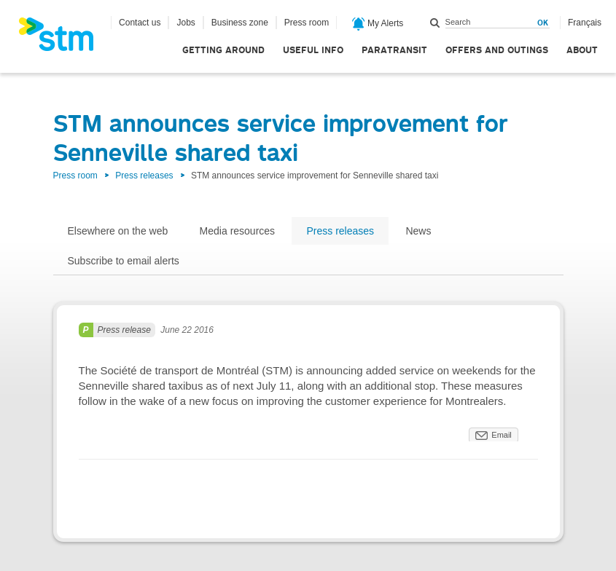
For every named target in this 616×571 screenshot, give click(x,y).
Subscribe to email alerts (123, 261)
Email (501, 434)
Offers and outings (496, 49)
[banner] (63, 38)
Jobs (185, 22)
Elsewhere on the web (118, 231)
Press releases (144, 175)
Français (584, 22)
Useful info (313, 49)
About (582, 49)
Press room (306, 22)
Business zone (239, 22)
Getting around (223, 49)
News (418, 231)
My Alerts (378, 24)
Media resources (238, 231)
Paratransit (394, 49)
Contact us (139, 22)
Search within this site (435, 22)
